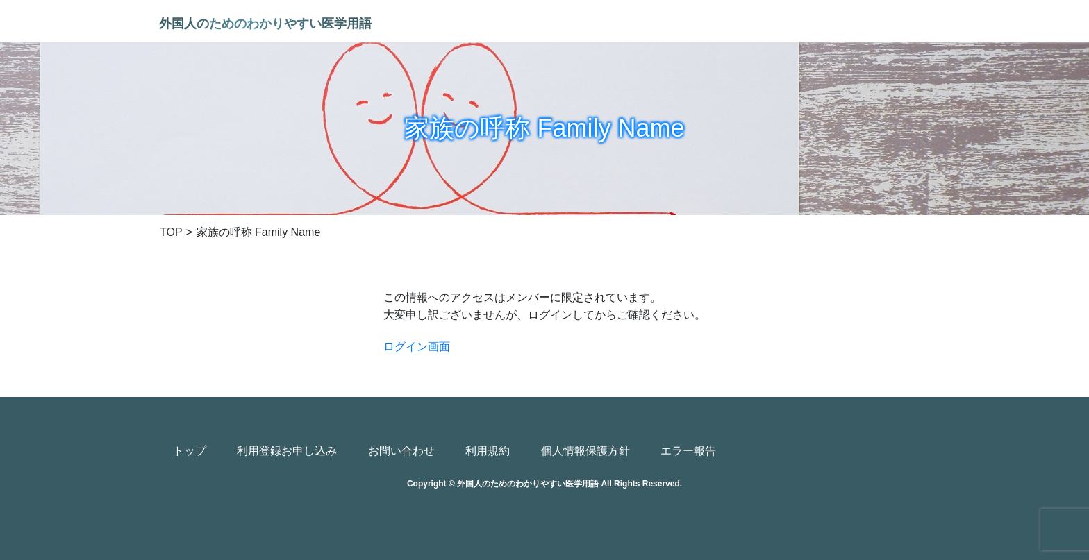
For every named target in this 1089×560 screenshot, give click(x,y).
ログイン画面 (416, 347)
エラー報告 (688, 451)
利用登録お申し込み (287, 451)
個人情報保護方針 (585, 451)
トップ (189, 451)
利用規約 (487, 451)
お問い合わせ (401, 451)
